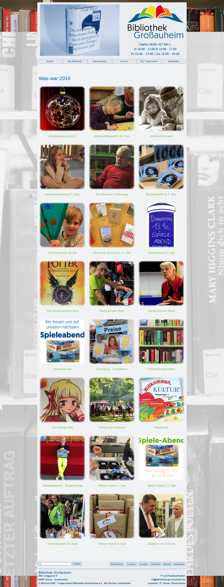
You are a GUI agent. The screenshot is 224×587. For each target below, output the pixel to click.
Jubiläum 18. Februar (161, 543)
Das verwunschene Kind (63, 311)
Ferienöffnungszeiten (161, 369)
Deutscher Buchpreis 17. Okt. (112, 252)
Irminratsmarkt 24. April (62, 543)
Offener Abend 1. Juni (112, 485)
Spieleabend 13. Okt (161, 252)
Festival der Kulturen (112, 427)
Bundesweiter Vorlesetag (112, 194)
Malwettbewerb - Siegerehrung (62, 485)
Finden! (77, 564)
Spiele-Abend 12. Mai (161, 485)
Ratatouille (161, 427)
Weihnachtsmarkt (161, 136)
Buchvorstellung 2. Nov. (161, 194)
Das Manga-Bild (62, 427)
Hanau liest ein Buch (161, 311)
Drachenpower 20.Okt (62, 252)
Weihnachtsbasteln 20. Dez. (112, 136)
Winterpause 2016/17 (63, 136)
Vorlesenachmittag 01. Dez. (62, 194)
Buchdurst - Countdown (112, 369)
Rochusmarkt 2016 (112, 311)
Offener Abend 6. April (112, 543)
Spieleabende (63, 369)
